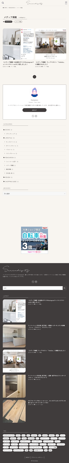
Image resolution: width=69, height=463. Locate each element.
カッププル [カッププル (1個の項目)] (62, 438)
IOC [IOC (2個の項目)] (40, 435)
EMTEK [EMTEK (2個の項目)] (18, 435)
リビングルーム (11, 153)
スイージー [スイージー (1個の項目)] (43, 444)
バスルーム (10, 149)
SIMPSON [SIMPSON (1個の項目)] (13, 438)
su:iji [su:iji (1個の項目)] (19, 438)
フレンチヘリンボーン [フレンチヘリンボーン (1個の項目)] (36, 447)
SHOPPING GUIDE (12, 181)
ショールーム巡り (12, 161)
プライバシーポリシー (37, 457)
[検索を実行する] (64, 288)
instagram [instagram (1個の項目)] (34, 435)
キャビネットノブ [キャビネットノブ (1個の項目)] (25, 441)
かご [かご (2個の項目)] (37, 438)
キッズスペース (11, 142)
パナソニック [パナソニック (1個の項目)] (13, 447)
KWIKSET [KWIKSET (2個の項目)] (51, 435)
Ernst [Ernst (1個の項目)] (23, 435)
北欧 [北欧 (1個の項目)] (26, 450)
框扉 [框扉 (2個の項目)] (50, 450)
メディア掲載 (11, 165)
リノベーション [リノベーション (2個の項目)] (8, 450)
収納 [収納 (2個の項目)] (31, 450)
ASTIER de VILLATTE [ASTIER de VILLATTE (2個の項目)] (9, 435)
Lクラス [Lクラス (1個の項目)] (63, 435)
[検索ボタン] (3, 3)
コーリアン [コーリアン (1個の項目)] (14, 444)
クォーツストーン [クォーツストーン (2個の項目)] (37, 441)
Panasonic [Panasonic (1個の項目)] (6, 438)
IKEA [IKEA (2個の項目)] (28, 435)
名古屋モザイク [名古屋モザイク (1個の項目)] (38, 450)
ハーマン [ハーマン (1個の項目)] (6, 447)
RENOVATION (8, 21)
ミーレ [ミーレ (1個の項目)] (45, 447)
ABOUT (34, 110)
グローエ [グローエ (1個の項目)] (57, 441)
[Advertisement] (34, 211)
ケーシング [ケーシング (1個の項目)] (6, 444)
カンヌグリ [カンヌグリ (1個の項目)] (6, 441)
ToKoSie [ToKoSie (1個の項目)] (24, 438)
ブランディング (11, 134)
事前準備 (9, 169)
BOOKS (8, 130)
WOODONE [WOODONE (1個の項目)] (31, 438)
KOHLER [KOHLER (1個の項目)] (45, 435)
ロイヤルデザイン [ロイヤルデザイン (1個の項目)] (18, 450)
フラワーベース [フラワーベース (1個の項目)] (23, 447)
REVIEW (8, 177)
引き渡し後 (10, 173)
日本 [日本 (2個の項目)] (46, 450)
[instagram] (36, 116)
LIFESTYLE (10, 138)
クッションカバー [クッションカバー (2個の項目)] (48, 441)
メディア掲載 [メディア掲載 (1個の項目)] (52, 447)
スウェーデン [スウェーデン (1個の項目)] (51, 444)
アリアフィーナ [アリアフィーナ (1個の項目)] (45, 438)
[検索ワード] (34, 288)
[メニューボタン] (66, 3)
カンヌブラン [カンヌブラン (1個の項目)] (15, 441)
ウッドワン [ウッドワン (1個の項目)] (54, 438)
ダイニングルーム (12, 146)
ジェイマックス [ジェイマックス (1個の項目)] (34, 444)
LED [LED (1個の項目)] (57, 435)
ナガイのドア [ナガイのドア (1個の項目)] (60, 444)
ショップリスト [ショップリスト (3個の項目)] (23, 444)
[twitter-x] (33, 116)
